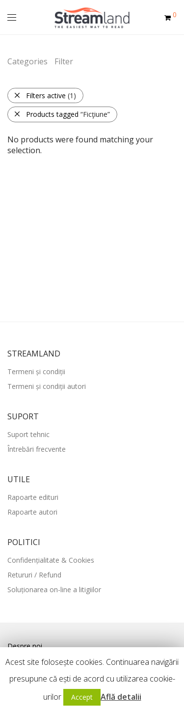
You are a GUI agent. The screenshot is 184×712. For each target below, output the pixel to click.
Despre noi (24, 646)
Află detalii (121, 696)
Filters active (45, 95)
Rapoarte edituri (32, 497)
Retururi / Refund (34, 574)
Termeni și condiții (36, 371)
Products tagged (62, 114)
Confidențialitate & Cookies (50, 560)
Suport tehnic (28, 434)
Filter (63, 61)
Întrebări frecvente (36, 449)
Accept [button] (82, 697)
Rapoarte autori (32, 512)
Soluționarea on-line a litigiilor (54, 589)
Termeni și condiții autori (46, 386)
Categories (27, 61)
